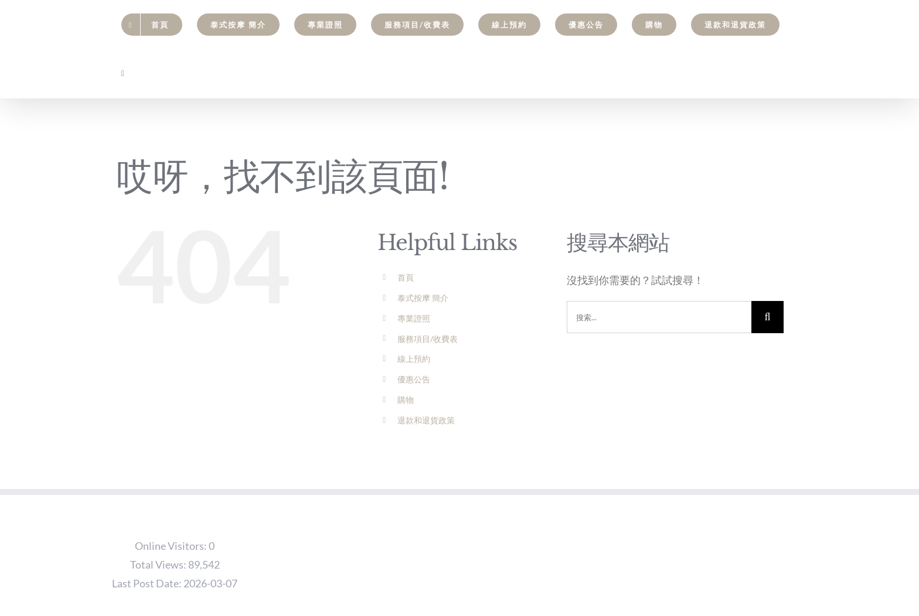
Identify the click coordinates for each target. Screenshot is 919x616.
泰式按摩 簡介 (422, 298)
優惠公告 (413, 379)
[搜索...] (659, 317)
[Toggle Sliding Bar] (123, 73)
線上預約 (413, 359)
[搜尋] (767, 317)
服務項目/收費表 (427, 339)
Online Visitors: (172, 545)
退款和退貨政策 (426, 420)
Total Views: (159, 564)
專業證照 (413, 318)
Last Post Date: (147, 583)
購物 (405, 400)
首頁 (405, 277)
